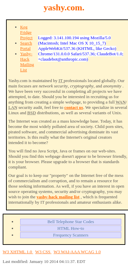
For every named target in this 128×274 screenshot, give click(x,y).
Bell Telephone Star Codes (70, 221)
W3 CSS (43, 251)
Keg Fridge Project (26, 32)
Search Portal (26, 46)
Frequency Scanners (70, 234)
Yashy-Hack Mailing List (27, 61)
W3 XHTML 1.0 (18, 251)
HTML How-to (70, 228)
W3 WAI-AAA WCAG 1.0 (76, 251)
